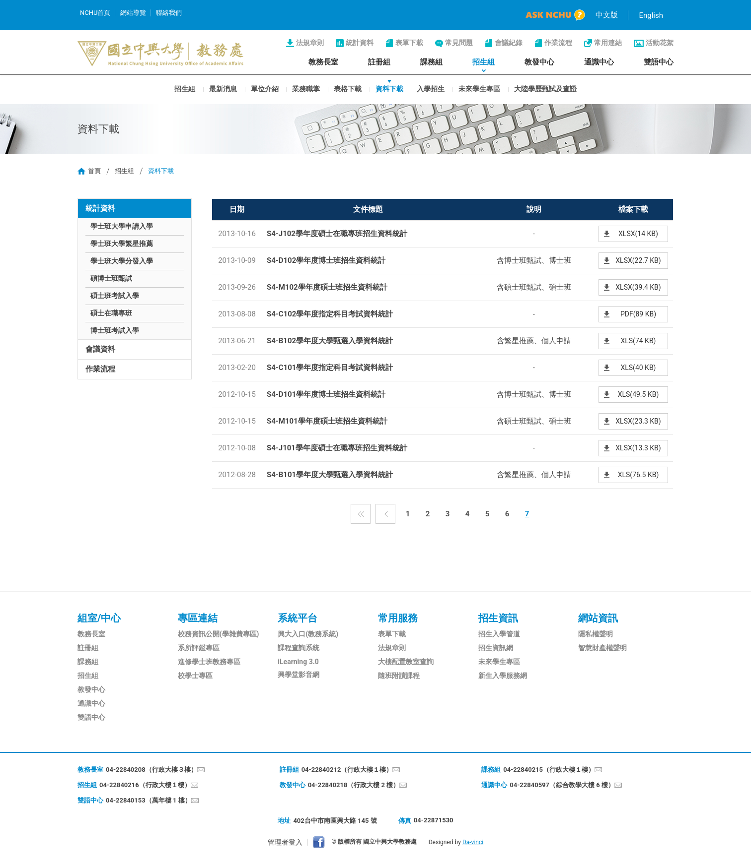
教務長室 (323, 62)
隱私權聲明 (595, 634)
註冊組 (379, 62)
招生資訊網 (495, 648)
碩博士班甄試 (111, 278)
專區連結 (198, 618)
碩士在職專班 (111, 313)
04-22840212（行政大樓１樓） (347, 769)
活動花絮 (660, 43)
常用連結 (608, 43)
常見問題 (459, 43)
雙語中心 (659, 62)
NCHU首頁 (95, 12)
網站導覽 (133, 12)
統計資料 (360, 43)
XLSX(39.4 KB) (638, 287)
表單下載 (409, 43)
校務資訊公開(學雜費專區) (218, 634)
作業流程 (558, 43)
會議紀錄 (509, 43)
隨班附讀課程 (399, 676)
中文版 (607, 14)
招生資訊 (498, 618)
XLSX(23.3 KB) (638, 421)
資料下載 (389, 88)
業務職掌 (306, 88)
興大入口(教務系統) (308, 634)
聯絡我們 (169, 12)
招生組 (483, 62)
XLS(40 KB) (638, 367)
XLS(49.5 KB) (638, 394)
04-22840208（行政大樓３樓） (151, 769)
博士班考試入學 (114, 330)
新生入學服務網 (502, 676)
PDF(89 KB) (638, 314)
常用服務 (398, 618)
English (651, 15)
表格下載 (348, 88)
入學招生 (431, 88)
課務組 (431, 62)
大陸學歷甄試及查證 (545, 88)
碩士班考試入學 (114, 296)
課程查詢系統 (298, 648)
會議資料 (100, 349)
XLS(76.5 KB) (638, 475)
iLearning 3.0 (298, 662)
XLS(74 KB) (638, 341)
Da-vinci (472, 842)
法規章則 (310, 43)
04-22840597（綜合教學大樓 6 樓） (562, 785)
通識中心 (599, 62)
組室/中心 (99, 618)
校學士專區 (195, 676)
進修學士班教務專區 (209, 662)
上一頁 (385, 514)
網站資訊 (598, 618)
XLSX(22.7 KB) (638, 260)
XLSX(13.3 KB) (638, 448)
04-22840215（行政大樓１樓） (549, 769)
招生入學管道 (499, 634)
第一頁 (361, 514)
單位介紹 (265, 88)
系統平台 (297, 618)
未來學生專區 (479, 88)
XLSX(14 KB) (638, 234)
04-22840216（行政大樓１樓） (145, 785)
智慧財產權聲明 (602, 648)
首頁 (94, 171)
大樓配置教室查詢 (406, 662)
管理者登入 (285, 842)
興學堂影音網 (298, 675)
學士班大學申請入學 (121, 226)
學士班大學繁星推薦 (121, 243)
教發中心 (539, 62)
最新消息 (223, 88)
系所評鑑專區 (199, 648)
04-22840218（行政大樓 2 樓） (354, 785)
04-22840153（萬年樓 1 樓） (148, 800)
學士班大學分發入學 (121, 261)
